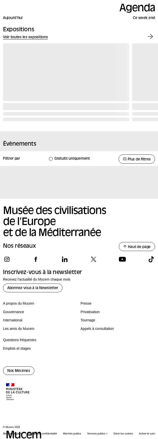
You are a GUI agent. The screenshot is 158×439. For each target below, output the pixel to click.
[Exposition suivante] (150, 36)
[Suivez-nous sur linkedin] (64, 259)
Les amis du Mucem (18, 329)
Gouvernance (13, 312)
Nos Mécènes (18, 371)
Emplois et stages (17, 348)
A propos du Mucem (18, 303)
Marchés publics (72, 433)
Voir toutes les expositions (25, 37)
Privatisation (90, 312)
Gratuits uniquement (72, 159)
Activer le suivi (147, 433)
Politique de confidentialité (42, 433)
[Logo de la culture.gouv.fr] (18, 392)
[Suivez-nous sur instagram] (7, 259)
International (12, 320)
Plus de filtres (137, 159)
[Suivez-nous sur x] (93, 259)
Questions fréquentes (19, 340)
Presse (86, 303)
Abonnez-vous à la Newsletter (32, 288)
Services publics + (97, 433)
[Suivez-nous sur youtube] (122, 259)
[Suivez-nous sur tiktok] (151, 259)
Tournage (88, 320)
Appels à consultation (97, 329)
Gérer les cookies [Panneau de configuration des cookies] (123, 433)
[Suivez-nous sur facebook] (36, 259)
